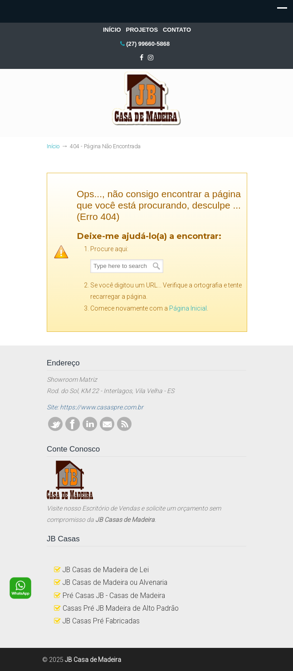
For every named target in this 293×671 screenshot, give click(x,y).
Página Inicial (188, 308)
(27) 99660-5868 (148, 43)
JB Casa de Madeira (146, 99)
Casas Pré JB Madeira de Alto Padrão (121, 608)
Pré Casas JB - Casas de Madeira (114, 595)
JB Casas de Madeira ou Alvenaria (115, 582)
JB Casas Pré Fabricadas (101, 621)
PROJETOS (142, 29)
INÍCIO (112, 29)
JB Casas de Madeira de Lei (106, 569)
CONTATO (177, 29)
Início (53, 146)
